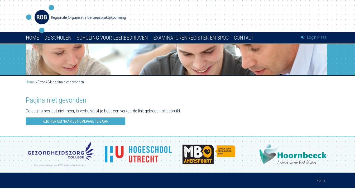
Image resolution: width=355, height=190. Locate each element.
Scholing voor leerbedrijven (112, 38)
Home (32, 38)
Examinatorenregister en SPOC (191, 38)
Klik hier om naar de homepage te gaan (75, 121)
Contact (244, 38)
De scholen (57, 38)
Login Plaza (314, 37)
